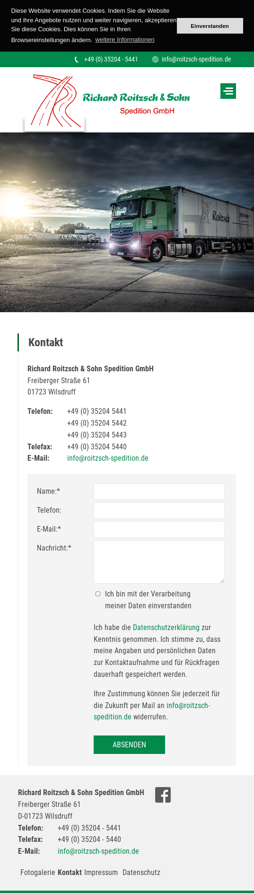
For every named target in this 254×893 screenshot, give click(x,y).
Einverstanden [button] (210, 26)
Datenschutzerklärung (166, 627)
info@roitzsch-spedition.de (196, 59)
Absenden (129, 744)
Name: (48, 491)
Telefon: (49, 510)
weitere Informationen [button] (125, 39)
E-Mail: (49, 529)
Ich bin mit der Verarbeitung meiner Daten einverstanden (148, 599)
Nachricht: (54, 547)
